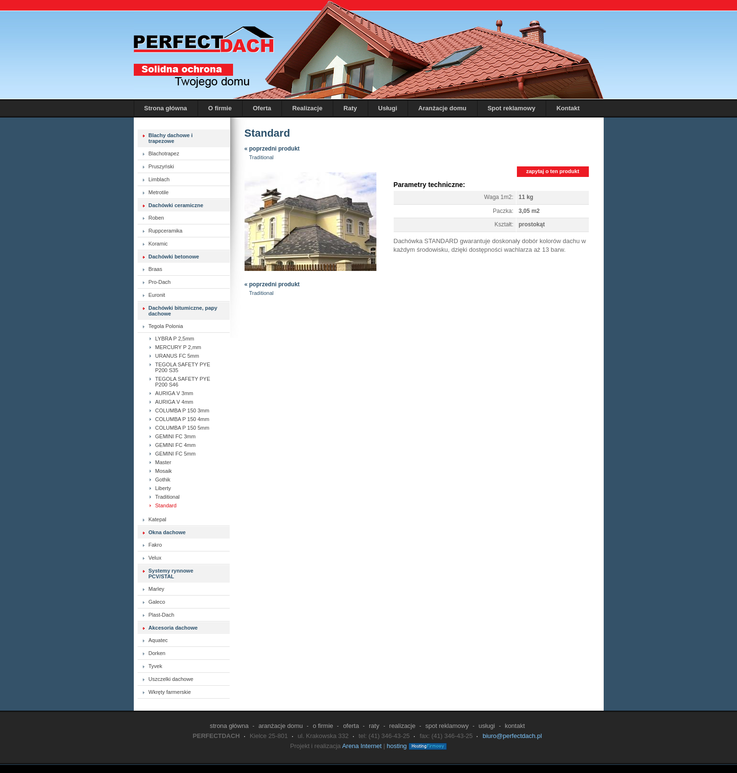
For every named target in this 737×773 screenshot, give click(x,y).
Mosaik (163, 471)
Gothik (163, 479)
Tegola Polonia (166, 326)
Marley (156, 589)
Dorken (157, 653)
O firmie (220, 108)
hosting (396, 746)
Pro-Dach (160, 282)
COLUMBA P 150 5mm (182, 428)
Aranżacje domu (442, 108)
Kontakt (567, 108)
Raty (350, 108)
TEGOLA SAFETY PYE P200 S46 (183, 381)
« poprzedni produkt (272, 148)
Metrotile (159, 192)
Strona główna (165, 108)
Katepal (157, 519)
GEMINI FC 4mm (175, 445)
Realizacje (307, 108)
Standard (166, 505)
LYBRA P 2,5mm (175, 338)
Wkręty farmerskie (170, 692)
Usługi (388, 108)
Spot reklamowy (512, 108)
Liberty (163, 488)
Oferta (262, 108)
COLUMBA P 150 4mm (182, 419)
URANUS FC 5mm (177, 356)
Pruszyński (161, 166)
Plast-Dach (162, 615)
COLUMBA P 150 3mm (182, 410)
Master (163, 462)
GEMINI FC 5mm (175, 454)
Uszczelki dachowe (171, 679)
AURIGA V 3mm (174, 393)
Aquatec (158, 640)
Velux (155, 558)
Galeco (157, 602)
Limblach (159, 179)
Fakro (155, 545)
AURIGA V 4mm (174, 402)
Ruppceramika (166, 231)
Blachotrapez (164, 153)
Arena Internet (361, 746)
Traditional (167, 497)
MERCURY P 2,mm (178, 347)
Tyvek (156, 666)
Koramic (158, 243)
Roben (156, 218)
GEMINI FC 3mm (175, 436)
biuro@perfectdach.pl (512, 735)
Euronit (157, 295)
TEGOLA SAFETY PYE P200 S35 (183, 367)
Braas (156, 269)
